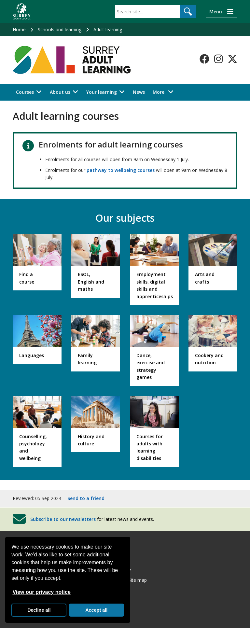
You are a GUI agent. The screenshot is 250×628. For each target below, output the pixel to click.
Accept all (96, 610)
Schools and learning (59, 29)
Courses (25, 92)
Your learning (101, 92)
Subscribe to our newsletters (63, 519)
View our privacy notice (41, 592)
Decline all (38, 610)
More (165, 91)
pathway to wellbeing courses (121, 170)
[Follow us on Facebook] (204, 59)
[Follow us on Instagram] (218, 59)
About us (60, 92)
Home (19, 29)
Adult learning (107, 29)
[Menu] (221, 11)
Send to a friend (85, 498)
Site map (137, 580)
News (139, 92)
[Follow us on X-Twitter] (232, 59)
